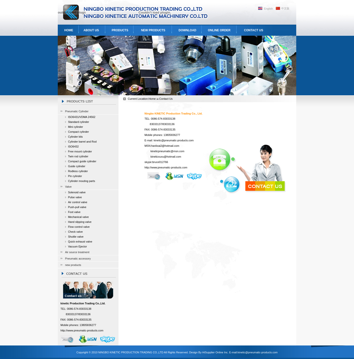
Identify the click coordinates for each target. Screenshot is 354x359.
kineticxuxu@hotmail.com (165, 156)
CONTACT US (253, 30)
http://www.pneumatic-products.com (81, 330)
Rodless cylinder (78, 171)
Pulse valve (75, 197)
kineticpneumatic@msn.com (167, 151)
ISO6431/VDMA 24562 (81, 116)
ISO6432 (73, 146)
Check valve (75, 231)
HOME (68, 30)
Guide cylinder (76, 166)
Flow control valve (79, 226)
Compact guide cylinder (82, 161)
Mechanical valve (78, 216)
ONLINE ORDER (219, 30)
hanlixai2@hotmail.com (165, 145)
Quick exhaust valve (80, 241)
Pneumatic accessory (78, 258)
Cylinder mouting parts (81, 181)
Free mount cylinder (80, 151)
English (268, 8)
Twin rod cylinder (78, 156)
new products (73, 264)
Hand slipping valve (79, 221)
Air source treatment (77, 252)
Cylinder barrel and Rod (82, 141)
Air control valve (77, 202)
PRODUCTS (120, 30)
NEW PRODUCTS (153, 30)
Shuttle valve (76, 236)
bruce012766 (160, 162)
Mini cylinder (75, 126)
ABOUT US (91, 30)
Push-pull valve (77, 207)
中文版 (285, 8)
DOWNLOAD (187, 30)
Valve (68, 186)
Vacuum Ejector (77, 246)
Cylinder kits (75, 136)
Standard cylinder (78, 121)
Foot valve (74, 212)
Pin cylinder (75, 176)
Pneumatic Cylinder (76, 111)
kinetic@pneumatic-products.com (174, 140)
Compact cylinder (78, 131)
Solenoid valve (77, 192)
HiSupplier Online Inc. (215, 352)
